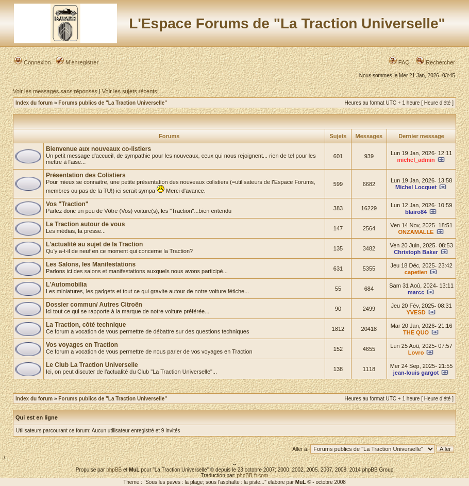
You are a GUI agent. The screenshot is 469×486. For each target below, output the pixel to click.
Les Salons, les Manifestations (91, 264)
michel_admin (415, 160)
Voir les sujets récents (129, 91)
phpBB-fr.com (253, 475)
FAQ (399, 62)
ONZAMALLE (416, 232)
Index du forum (34, 103)
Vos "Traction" (67, 204)
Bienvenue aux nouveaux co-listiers (98, 149)
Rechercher (435, 62)
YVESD (415, 312)
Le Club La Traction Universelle (92, 364)
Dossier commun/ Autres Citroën (94, 304)
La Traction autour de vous (85, 224)
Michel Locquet (416, 187)
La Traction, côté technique (86, 324)
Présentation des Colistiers (86, 175)
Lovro (416, 352)
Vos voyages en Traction (82, 344)
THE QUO (416, 332)
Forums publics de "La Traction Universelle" (112, 103)
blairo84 (416, 212)
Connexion (32, 62)
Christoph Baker (416, 252)
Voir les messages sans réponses (55, 91)
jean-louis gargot (416, 373)
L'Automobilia (66, 284)
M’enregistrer (77, 62)
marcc (416, 292)
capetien (416, 272)
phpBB (114, 470)
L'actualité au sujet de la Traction (94, 244)
